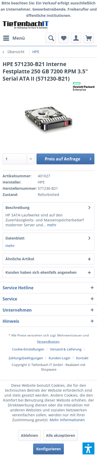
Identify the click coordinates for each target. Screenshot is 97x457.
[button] (88, 448)
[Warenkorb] (89, 38)
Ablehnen (29, 435)
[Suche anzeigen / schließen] (51, 38)
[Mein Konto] (76, 38)
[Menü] (13, 38)
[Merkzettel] (63, 38)
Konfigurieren (48, 448)
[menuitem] (13, 38)
